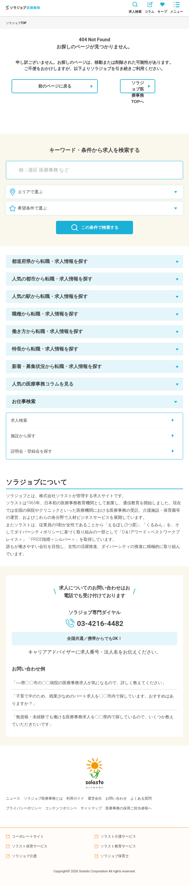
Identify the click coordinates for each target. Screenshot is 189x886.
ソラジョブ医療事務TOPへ (140, 86)
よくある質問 (141, 798)
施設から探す (92, 436)
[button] (94, 261)
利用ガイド (75, 798)
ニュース (13, 798)
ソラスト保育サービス (29, 846)
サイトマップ (91, 808)
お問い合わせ (116, 798)
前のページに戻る (65, 86)
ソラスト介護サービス (118, 836)
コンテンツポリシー (61, 808)
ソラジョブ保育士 (114, 856)
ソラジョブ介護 (24, 856)
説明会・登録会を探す (92, 451)
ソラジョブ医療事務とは (43, 798)
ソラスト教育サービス (118, 846)
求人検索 (92, 420)
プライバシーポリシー (23, 808)
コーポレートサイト (28, 836)
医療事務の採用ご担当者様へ (128, 808)
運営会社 (95, 798)
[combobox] (97, 170)
